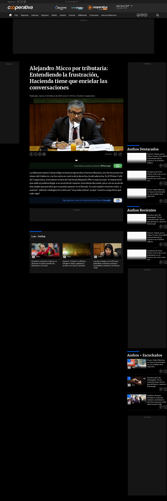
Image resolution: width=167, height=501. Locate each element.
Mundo (54, 15)
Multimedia (82, 15)
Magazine (25, 15)
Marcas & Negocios (109, 15)
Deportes (35, 15)
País (16, 15)
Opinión (63, 15)
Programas (94, 15)
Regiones (45, 15)
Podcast (72, 15)
